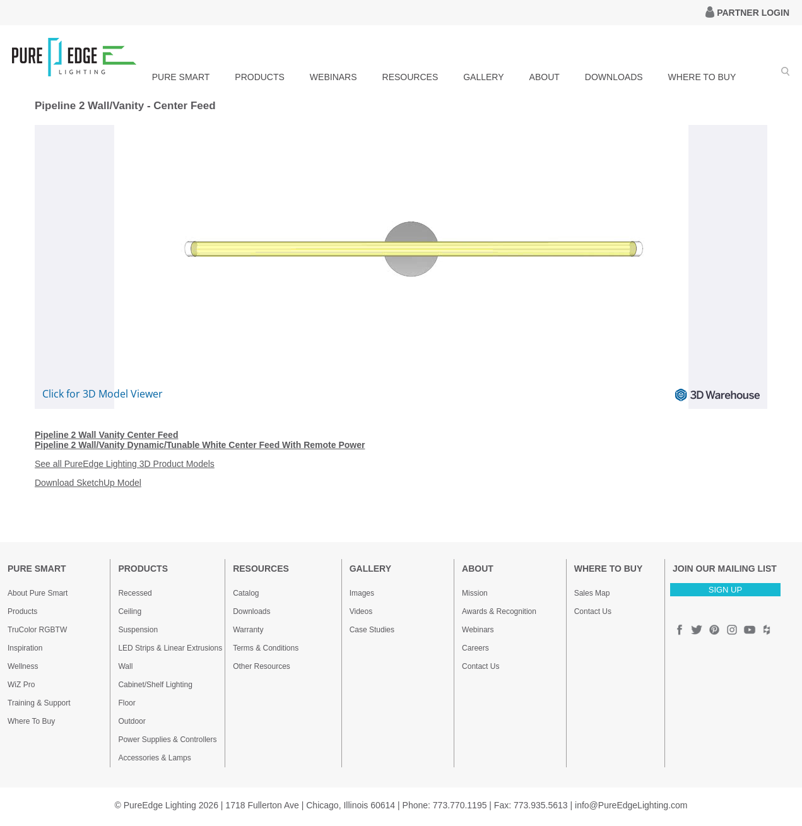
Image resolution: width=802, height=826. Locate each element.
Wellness (23, 666)
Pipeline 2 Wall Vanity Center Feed (106, 435)
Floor (126, 703)
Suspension (138, 629)
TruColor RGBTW (37, 629)
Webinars (477, 629)
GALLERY (483, 77)
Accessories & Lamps (154, 757)
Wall (125, 666)
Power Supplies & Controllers (167, 739)
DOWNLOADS (614, 77)
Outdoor (131, 721)
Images (362, 593)
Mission (475, 593)
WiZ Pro (21, 684)
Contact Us (480, 666)
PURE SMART (181, 77)
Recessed (134, 593)
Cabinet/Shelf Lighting (155, 684)
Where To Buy (31, 721)
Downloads (251, 611)
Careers (475, 648)
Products (22, 611)
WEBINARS (333, 77)
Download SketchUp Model (88, 483)
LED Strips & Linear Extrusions (170, 648)
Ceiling (129, 611)
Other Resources (261, 666)
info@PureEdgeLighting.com (631, 805)
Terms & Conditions (265, 648)
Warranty (248, 629)
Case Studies (372, 629)
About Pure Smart (38, 593)
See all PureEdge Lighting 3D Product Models (125, 464)
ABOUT (544, 77)
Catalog (246, 593)
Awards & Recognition (499, 611)
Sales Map (592, 593)
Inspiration (25, 648)
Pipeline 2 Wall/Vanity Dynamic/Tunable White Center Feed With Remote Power (200, 445)
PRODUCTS (260, 77)
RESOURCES (410, 77)
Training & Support (39, 703)
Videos (361, 611)
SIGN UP (725, 589)
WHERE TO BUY (702, 77)
